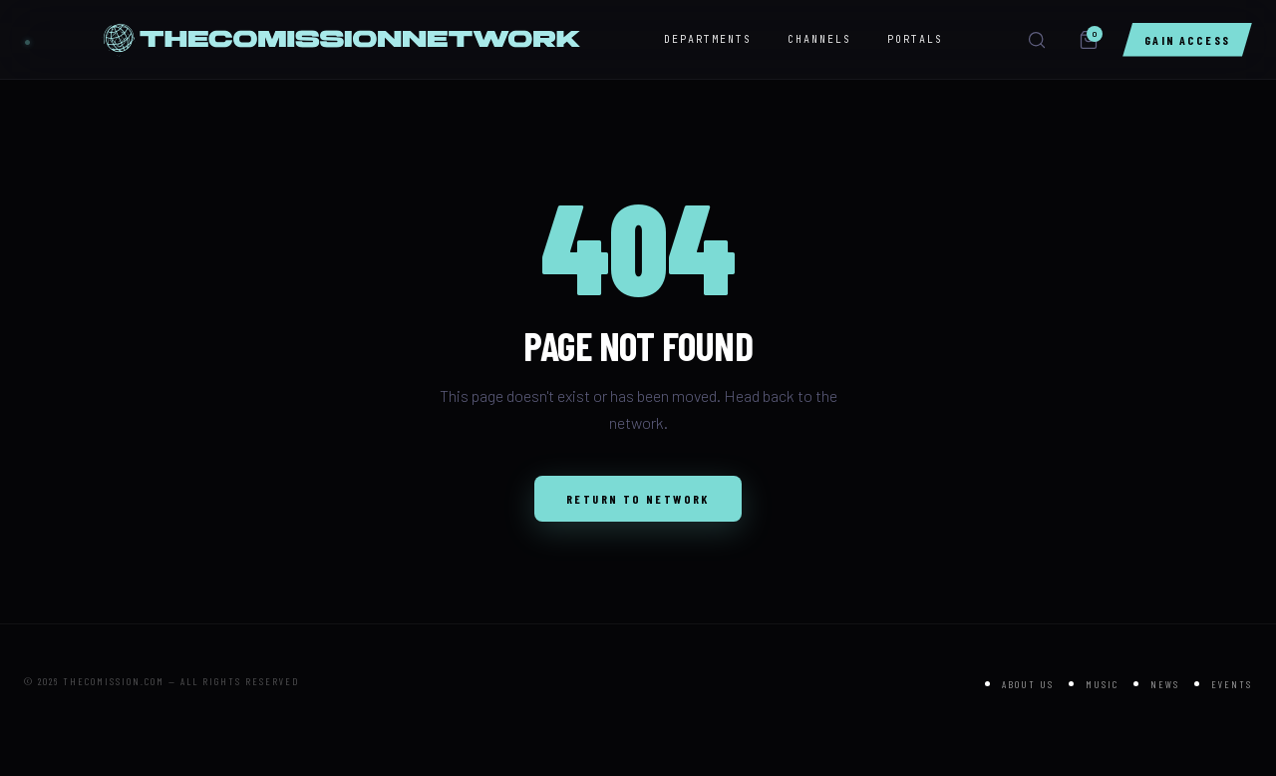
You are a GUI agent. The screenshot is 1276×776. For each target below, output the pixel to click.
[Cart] (1089, 40)
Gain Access (1187, 40)
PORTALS (915, 39)
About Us (1028, 684)
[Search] (1037, 40)
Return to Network (638, 499)
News (1164, 684)
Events (1231, 684)
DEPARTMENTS (708, 39)
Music (1102, 684)
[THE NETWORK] (27, 39)
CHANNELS (819, 39)
